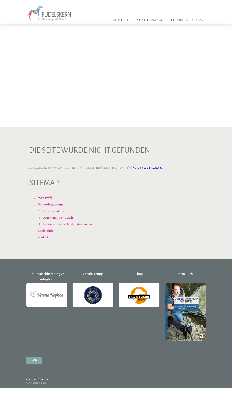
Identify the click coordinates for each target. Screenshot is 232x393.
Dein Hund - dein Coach (58, 217)
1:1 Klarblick (178, 20)
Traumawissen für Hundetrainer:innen (67, 224)
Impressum (31, 379)
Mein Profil (122, 20)
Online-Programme (149, 20)
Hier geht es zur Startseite (147, 167)
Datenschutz (44, 379)
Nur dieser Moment (55, 211)
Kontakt (198, 20)
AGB (34, 360)
